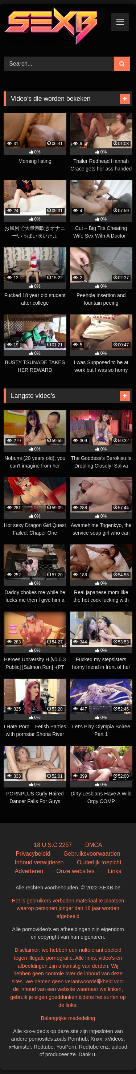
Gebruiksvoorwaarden (91, 854)
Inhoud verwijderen (39, 862)
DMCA (93, 845)
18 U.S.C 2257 (53, 845)
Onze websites (75, 871)
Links (114, 871)
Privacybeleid (33, 854)
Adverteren (29, 871)
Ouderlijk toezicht (99, 862)
